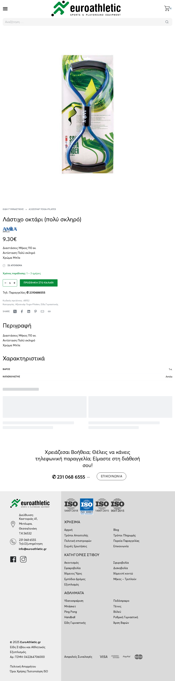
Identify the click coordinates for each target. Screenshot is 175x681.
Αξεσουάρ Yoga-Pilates (42, 209)
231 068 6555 (27, 540)
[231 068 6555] (13, 542)
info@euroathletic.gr (33, 549)
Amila (169, 376)
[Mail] (42, 311)
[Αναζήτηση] (166, 22)
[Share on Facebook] (21, 311)
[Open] (5, 8)
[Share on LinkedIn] (28, 311)
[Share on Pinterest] (35, 311)
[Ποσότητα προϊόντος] (10, 283)
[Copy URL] (49, 311)
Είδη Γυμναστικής (13, 209)
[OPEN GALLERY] (87, 114)
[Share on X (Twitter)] (15, 311)
